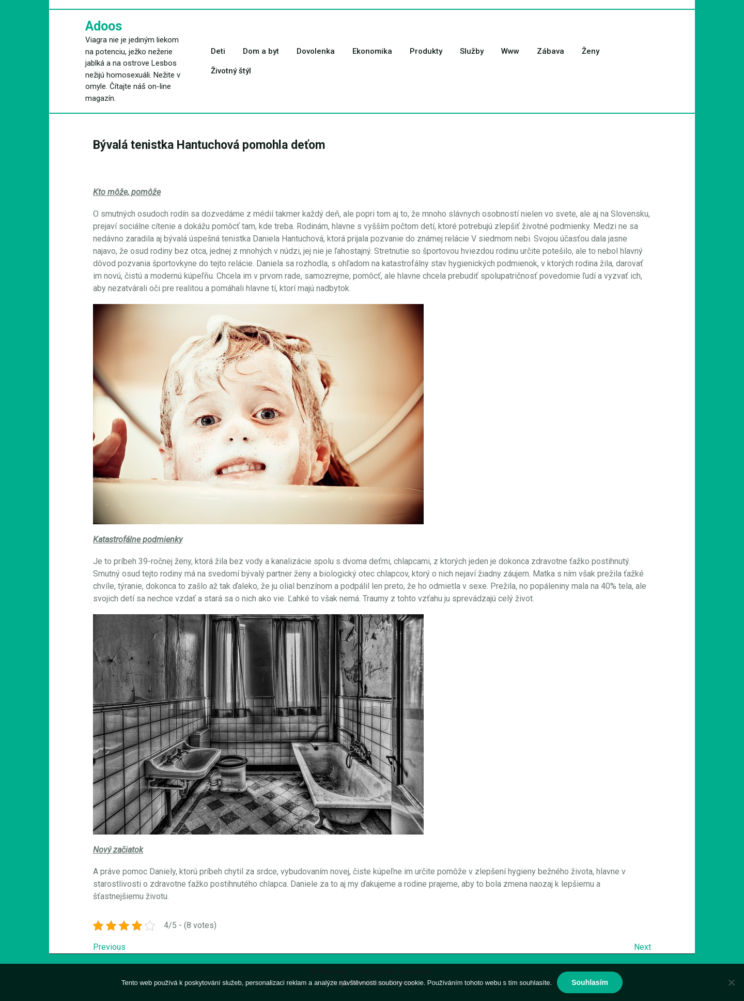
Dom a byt (261, 51)
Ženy (590, 51)
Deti (218, 51)
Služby (472, 51)
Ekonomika (372, 51)
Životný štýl (231, 70)
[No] (731, 982)
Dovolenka (316, 51)
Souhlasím (589, 982)
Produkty (426, 51)
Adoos (103, 26)
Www (510, 51)
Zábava (550, 51)
